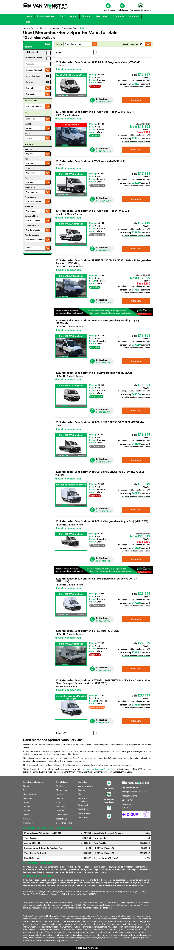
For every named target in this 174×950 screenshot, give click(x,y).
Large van (60, 794)
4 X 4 (58, 802)
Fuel (26, 178)
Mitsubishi (27, 798)
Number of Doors (32, 216)
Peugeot (26, 806)
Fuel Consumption (32, 235)
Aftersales (101, 16)
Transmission (30, 197)
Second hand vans (64, 823)
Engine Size (30, 187)
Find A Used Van (46, 16)
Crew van (60, 798)
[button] (136, 100)
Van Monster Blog (85, 786)
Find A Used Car (68, 16)
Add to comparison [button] (68, 69)
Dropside (60, 811)
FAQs (80, 794)
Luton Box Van (62, 815)
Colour (27, 168)
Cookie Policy (83, 809)
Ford (25, 790)
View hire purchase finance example (136, 87)
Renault (26, 811)
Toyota (26, 815)
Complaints (83, 817)
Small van (60, 786)
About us (134, 16)
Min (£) (28, 124)
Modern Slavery (84, 813)
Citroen (26, 786)
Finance (86, 16)
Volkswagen (28, 823)
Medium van (61, 790)
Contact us (118, 16)
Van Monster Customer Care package (99, 769)
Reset (47, 44)
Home (29, 16)
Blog (28, 22)
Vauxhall (26, 819)
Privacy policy (84, 805)
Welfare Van (61, 819)
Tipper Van (61, 806)
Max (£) (28, 133)
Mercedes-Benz (30, 794)
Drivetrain (29, 206)
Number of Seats (32, 226)
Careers (81, 790)
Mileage (28, 149)
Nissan (26, 802)
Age (26, 159)
